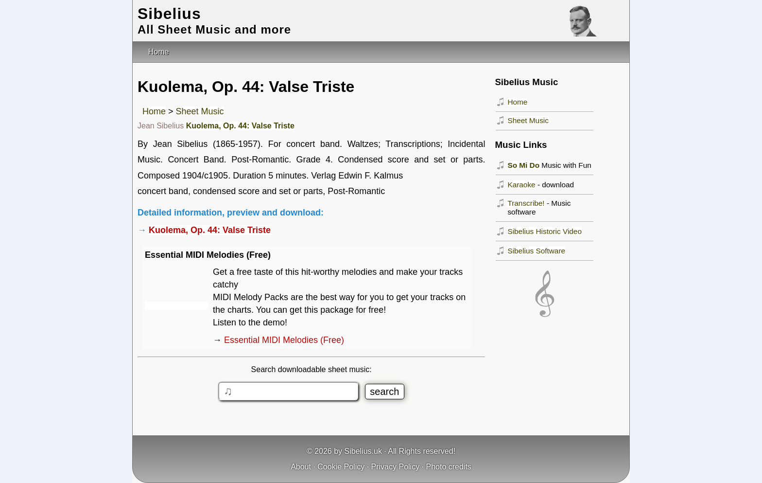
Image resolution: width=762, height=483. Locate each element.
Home (154, 111)
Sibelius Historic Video (544, 231)
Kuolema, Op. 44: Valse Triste (240, 126)
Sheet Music (200, 111)
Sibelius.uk (363, 451)
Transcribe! (525, 203)
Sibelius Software (536, 251)
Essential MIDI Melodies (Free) (284, 340)
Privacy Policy (395, 467)
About (301, 467)
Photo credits (448, 467)
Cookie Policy (340, 467)
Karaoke (521, 184)
